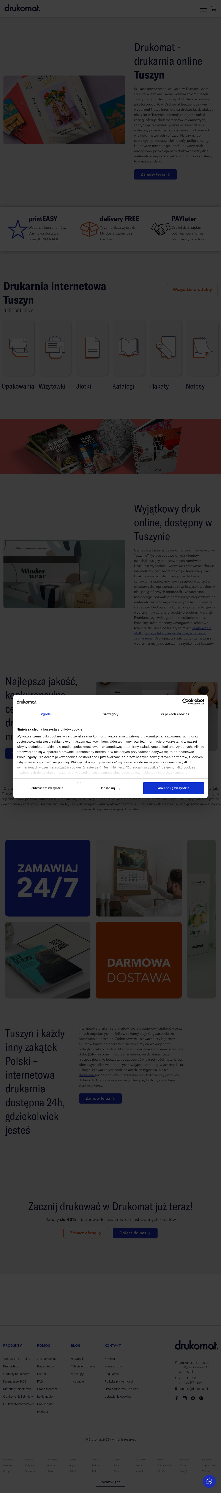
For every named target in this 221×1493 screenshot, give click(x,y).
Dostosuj (110, 788)
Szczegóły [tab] (110, 714)
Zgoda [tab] (46, 714)
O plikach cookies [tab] (175, 714)
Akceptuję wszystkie (173, 788)
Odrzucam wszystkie (47, 788)
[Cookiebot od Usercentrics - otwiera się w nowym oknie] (185, 701)
